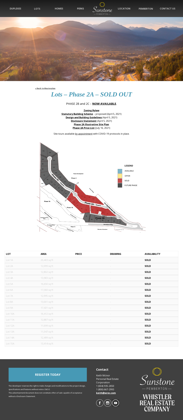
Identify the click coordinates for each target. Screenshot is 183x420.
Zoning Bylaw (91, 110)
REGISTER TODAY (47, 375)
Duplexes (15, 8)
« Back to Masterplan (45, 88)
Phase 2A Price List (84, 128)
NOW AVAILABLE (104, 104)
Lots (37, 8)
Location (124, 8)
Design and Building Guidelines (84, 117)
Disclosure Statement (83, 121)
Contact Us (167, 8)
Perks (80, 8)
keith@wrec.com (106, 393)
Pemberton (146, 8)
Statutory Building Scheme (77, 114)
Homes (59, 8)
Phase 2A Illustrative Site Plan (91, 124)
